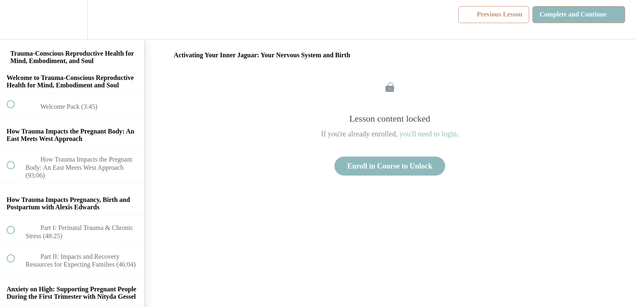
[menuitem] (72, 19)
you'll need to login (428, 134)
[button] (15, 19)
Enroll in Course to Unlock (389, 166)
